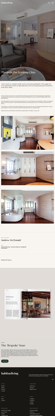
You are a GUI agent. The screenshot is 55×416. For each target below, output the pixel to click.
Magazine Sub (33, 389)
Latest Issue (32, 386)
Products (3, 389)
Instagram (32, 398)
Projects (3, 386)
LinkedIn (31, 402)
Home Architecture (5, 247)
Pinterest (32, 403)
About (2, 398)
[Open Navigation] (52, 3)
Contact (3, 400)
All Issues (32, 387)
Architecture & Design (6, 410)
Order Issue (4, 361)
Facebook (32, 400)
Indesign (3, 413)
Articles (2, 387)
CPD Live (32, 412)
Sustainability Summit (35, 413)
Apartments (3, 68)
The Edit (3, 391)
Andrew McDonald (11, 68)
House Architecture (15, 247)
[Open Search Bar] (49, 3)
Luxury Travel (4, 412)
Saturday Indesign (34, 410)
